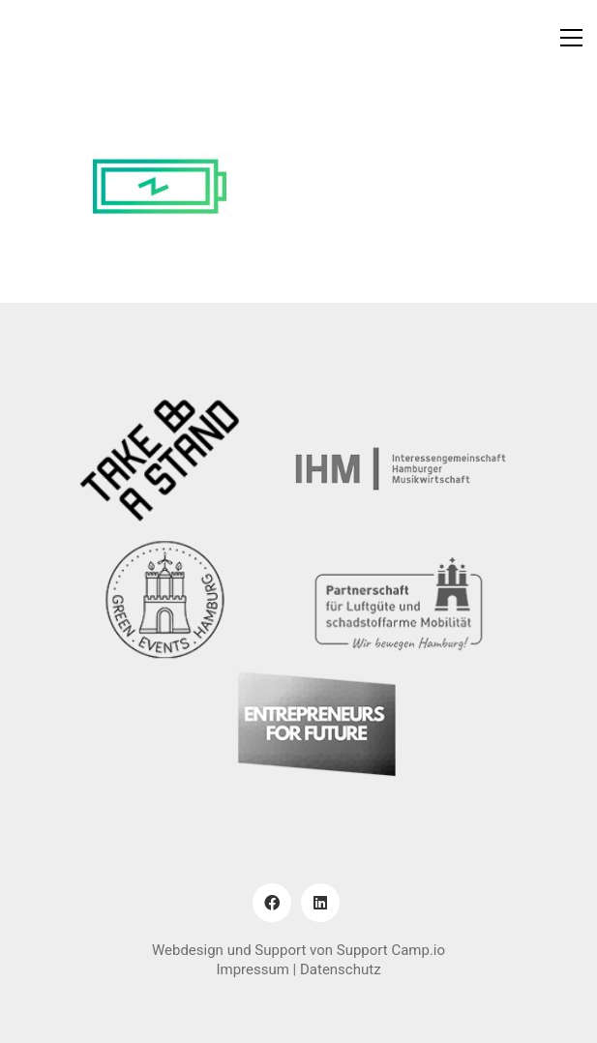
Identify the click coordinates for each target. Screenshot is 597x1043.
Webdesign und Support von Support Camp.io (298, 950)
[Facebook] (272, 902)
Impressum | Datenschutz (298, 969)
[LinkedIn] (320, 902)
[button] (571, 37)
